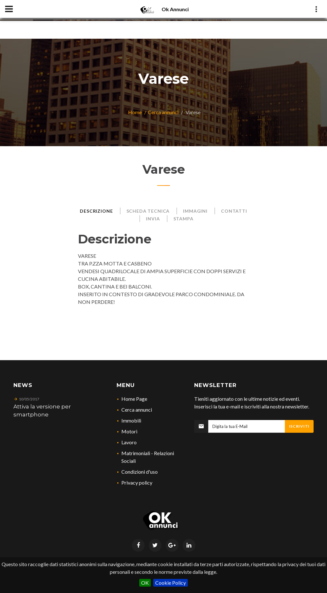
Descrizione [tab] (96, 211)
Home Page (134, 399)
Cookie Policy (170, 583)
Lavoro (129, 442)
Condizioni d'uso (139, 472)
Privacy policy (136, 482)
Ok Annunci (175, 9)
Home (135, 112)
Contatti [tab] (234, 211)
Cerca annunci (163, 112)
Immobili (131, 420)
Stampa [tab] (183, 218)
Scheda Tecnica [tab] (148, 211)
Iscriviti (299, 426)
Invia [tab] (153, 218)
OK (145, 583)
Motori (129, 431)
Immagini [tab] (195, 211)
